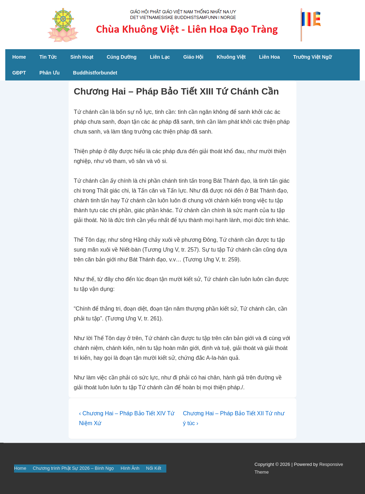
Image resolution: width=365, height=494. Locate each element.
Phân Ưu (49, 73)
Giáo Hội (193, 57)
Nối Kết (153, 468)
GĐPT (19, 73)
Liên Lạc (160, 57)
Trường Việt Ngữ (312, 57)
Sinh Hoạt (82, 57)
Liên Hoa (269, 57)
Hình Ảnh (130, 468)
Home (19, 57)
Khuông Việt (231, 57)
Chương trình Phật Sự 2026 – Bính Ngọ (73, 468)
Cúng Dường (121, 57)
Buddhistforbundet (95, 73)
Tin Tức (48, 57)
